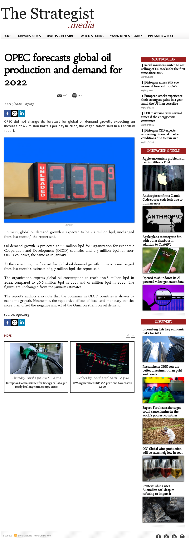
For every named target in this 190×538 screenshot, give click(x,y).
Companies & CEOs (29, 36)
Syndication (24, 529)
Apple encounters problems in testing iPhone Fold (162, 159)
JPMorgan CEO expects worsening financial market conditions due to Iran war (160, 134)
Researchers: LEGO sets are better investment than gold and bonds (161, 366)
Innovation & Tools (161, 36)
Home (7, 36)
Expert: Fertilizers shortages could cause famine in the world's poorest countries (161, 406)
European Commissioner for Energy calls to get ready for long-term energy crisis (36, 385)
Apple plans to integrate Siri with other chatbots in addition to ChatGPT (163, 238)
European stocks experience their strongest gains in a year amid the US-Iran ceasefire (162, 100)
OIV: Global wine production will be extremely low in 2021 (162, 445)
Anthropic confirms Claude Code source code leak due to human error (161, 198)
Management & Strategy (126, 36)
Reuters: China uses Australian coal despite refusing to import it (163, 483)
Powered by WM (42, 529)
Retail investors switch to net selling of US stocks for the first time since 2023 (163, 69)
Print (79, 95)
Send (60, 95)
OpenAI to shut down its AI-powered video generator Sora (162, 277)
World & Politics (93, 36)
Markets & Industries (61, 36)
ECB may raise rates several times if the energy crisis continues (161, 117)
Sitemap (7, 529)
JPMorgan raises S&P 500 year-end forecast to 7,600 (102, 385)
